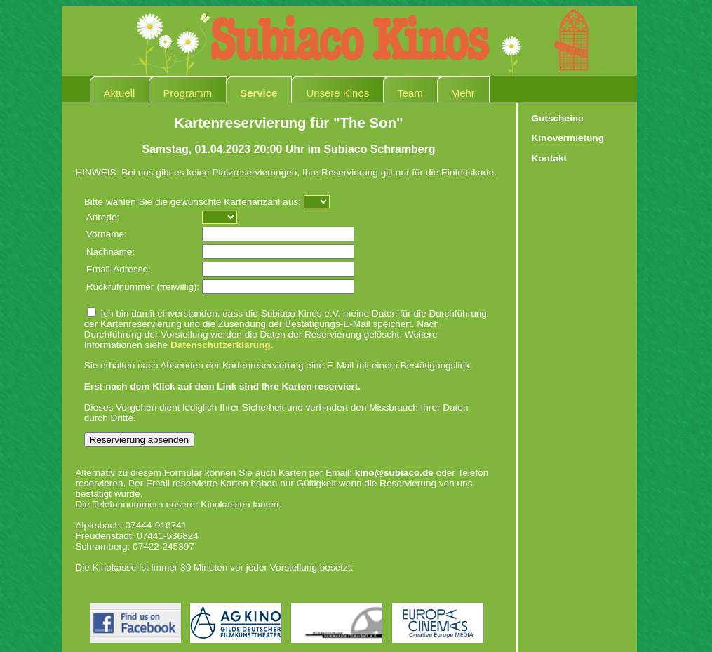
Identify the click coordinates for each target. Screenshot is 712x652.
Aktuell (119, 93)
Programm (187, 93)
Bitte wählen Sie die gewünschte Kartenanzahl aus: (192, 202)
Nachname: (110, 251)
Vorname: (106, 234)
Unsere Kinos (337, 93)
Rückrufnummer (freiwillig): (143, 286)
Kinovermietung (568, 138)
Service (258, 93)
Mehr (463, 93)
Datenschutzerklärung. (222, 345)
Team (410, 93)
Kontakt (549, 158)
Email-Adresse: (118, 269)
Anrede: (103, 217)
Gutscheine (558, 118)
